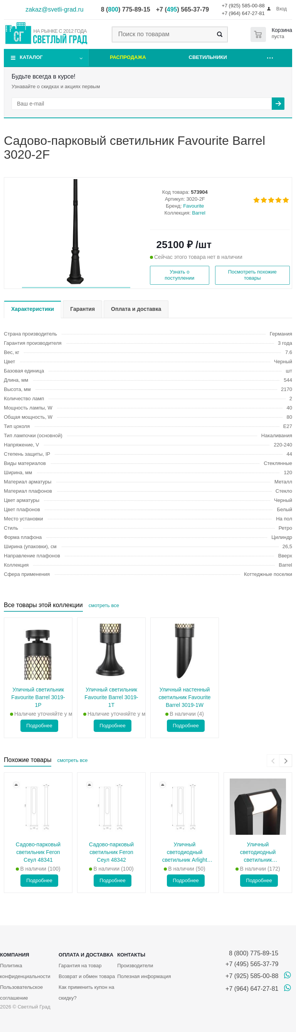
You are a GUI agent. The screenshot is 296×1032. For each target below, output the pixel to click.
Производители (135, 965)
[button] (76, 287)
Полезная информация (144, 976)
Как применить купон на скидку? (86, 992)
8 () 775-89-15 (125, 9)
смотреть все (104, 605)
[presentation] (273, 760)
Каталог (31, 57)
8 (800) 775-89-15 (251, 953)
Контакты (131, 955)
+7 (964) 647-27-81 (243, 13)
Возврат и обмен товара (87, 976)
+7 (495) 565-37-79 (251, 964)
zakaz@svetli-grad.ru (54, 9)
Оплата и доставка (86, 955)
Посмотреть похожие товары (252, 275)
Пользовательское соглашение (21, 992)
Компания (14, 955)
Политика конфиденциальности (25, 971)
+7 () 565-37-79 (182, 9)
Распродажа (128, 57)
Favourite (193, 206)
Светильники (208, 57)
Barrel (198, 213)
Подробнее (39, 725)
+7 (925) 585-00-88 (243, 5)
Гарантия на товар (80, 965)
